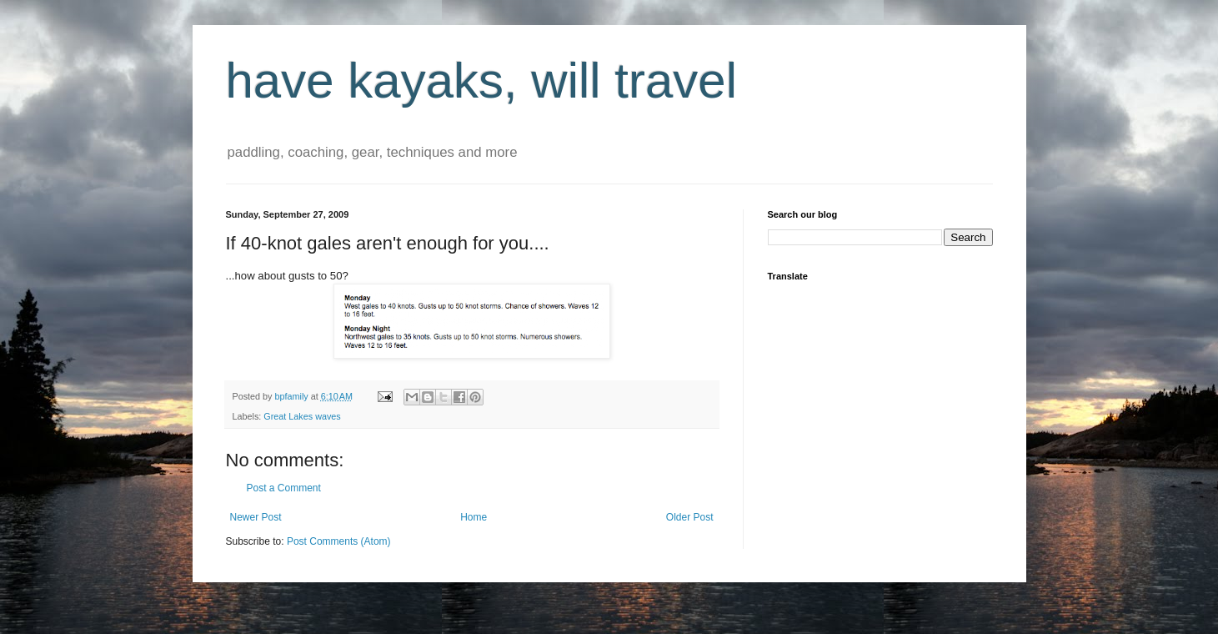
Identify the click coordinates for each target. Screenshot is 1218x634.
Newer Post (256, 517)
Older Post (690, 517)
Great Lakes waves (301, 416)
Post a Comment (284, 488)
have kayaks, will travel (482, 80)
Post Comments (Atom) (339, 541)
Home (473, 517)
